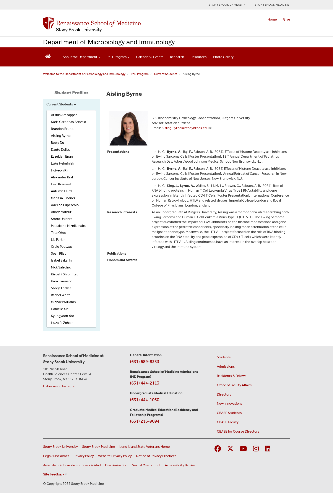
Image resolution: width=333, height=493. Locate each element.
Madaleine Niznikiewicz (68, 226)
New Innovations (229, 403)
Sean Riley (58, 253)
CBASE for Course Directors (238, 431)
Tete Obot (58, 233)
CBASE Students (229, 413)
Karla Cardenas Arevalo (68, 122)
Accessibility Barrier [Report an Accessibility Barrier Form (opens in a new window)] (180, 465)
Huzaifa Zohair (62, 323)
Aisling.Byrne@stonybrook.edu (186, 128)
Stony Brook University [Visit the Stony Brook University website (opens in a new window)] (60, 447)
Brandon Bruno (62, 129)
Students (224, 357)
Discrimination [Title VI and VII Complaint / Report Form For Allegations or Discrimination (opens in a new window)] (116, 465)
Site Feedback (55, 474)
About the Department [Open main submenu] (81, 57)
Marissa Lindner (63, 198)
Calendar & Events (150, 57)
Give (286, 19)
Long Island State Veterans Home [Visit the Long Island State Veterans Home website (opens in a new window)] (144, 447)
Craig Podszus (62, 246)
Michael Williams (63, 302)
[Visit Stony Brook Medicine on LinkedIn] (268, 449)
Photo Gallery (223, 57)
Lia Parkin (58, 240)
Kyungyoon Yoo (62, 316)
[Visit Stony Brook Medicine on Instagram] (256, 449)
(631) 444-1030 (144, 399)
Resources (199, 57)
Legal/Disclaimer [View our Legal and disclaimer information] (56, 456)
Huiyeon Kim (60, 170)
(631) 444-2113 (144, 383)
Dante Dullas (60, 149)
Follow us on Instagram (60, 386)
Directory (224, 394)
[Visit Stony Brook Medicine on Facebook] (217, 449)
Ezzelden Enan (62, 156)
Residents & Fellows (232, 376)
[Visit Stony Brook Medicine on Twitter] (230, 449)
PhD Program (140, 74)
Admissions (226, 366)
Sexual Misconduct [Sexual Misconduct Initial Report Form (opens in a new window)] (146, 465)
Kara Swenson (62, 281)
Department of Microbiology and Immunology (109, 42)
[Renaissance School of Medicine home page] (122, 24)
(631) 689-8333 (144, 361)
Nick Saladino (61, 267)
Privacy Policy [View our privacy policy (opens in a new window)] (83, 456)
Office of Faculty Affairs (234, 385)
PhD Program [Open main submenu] (118, 57)
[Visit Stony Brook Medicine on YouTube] (243, 449)
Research (177, 57)
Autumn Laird (61, 191)
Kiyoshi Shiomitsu (64, 274)
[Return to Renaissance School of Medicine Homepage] (48, 56)
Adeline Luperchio (65, 205)
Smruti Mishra (61, 219)
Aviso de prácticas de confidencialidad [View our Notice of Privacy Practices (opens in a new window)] (72, 465)
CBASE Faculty (228, 422)
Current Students (165, 74)
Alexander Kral (62, 177)
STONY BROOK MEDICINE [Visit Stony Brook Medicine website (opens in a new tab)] (272, 4)
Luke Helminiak (62, 163)
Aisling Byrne (61, 136)
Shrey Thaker (61, 288)
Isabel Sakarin (61, 260)
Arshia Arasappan (64, 115)
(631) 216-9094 (144, 421)
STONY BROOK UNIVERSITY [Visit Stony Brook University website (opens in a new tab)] (227, 4)
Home (272, 19)
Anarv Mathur (61, 212)
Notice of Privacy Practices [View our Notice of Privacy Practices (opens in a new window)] (156, 456)
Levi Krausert (61, 184)
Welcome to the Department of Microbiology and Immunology (84, 74)
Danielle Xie (60, 309)
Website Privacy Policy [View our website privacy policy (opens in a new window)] (115, 456)
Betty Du (57, 143)
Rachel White (61, 295)
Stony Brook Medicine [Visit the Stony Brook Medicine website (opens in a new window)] (98, 447)
